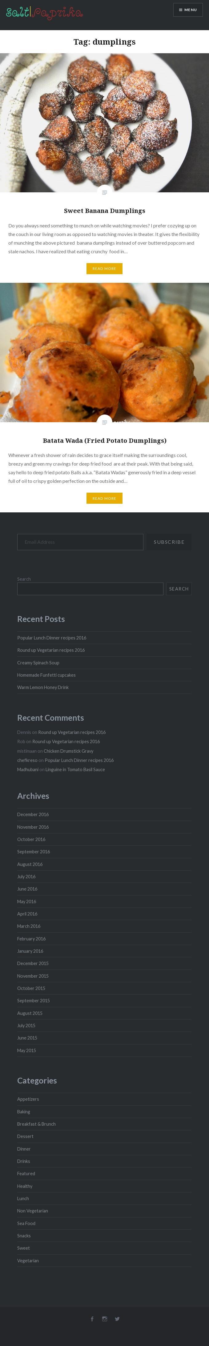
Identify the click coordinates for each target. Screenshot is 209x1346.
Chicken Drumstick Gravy (68, 751)
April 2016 (27, 913)
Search (24, 579)
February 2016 (31, 938)
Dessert (25, 1136)
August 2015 (29, 1013)
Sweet (23, 1248)
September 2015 (33, 1000)
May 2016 (26, 901)
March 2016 (28, 926)
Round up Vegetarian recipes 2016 (51, 650)
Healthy (24, 1186)
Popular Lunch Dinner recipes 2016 (51, 637)
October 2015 (31, 988)
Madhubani (27, 769)
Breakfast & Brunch (36, 1124)
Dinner (24, 1149)
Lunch (23, 1198)
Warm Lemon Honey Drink (43, 687)
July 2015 (26, 1025)
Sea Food (26, 1223)
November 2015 (33, 976)
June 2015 (27, 1037)
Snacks (24, 1235)
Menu (190, 9)
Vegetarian (28, 1260)
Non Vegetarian (32, 1210)
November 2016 (33, 827)
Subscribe (169, 542)
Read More (105, 268)
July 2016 (26, 876)
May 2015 (26, 1050)
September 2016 (33, 851)
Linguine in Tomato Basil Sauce (75, 769)
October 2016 (31, 839)
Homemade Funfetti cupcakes (46, 675)
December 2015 (33, 963)
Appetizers (28, 1099)
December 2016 (33, 814)
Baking (23, 1111)
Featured (26, 1173)
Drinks (23, 1161)
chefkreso (27, 760)
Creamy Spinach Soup (38, 662)
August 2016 (29, 864)
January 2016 (30, 951)
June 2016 (27, 888)
